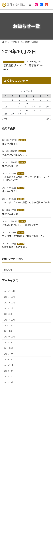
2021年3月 (9, 354)
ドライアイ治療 (10, 442)
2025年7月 (9, 308)
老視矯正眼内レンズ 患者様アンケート (22, 225)
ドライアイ (8, 486)
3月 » (48, 118)
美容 (5, 462)
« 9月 (4, 118)
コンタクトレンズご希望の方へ (16, 413)
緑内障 (6, 437)
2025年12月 (9, 291)
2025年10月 (9, 302)
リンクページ (9, 515)
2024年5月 (9, 331)
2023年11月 (9, 337)
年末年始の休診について (14, 154)
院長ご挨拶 (8, 403)
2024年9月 (9, 325)
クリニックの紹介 (10, 408)
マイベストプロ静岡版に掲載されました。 (23, 236)
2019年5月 (9, 376)
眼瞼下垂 (7, 467)
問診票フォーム (10, 505)
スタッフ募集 (9, 423)
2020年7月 (9, 365)
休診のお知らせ (10, 143)
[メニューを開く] (30, 5)
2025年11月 (9, 297)
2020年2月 (9, 371)
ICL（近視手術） (10, 457)
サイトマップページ (11, 525)
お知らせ (13, 62)
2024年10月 (9, 320)
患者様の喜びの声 (10, 418)
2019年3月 (9, 382)
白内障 (6, 432)
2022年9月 (9, 342)
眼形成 (6, 447)
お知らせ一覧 (9, 510)
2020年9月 (9, 359)
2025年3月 (9, 314)
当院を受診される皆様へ (14, 247)
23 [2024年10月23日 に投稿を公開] (19, 110)
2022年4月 (9, 348)
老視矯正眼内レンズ (11, 452)
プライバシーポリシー (12, 520)
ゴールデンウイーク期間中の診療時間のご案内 (26, 202)
